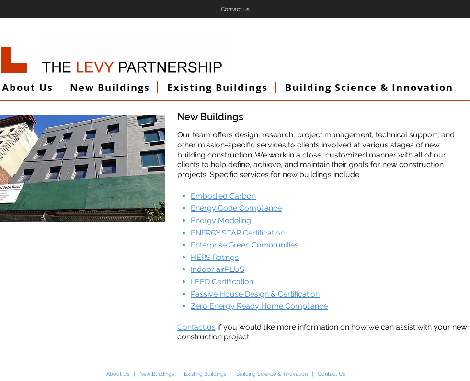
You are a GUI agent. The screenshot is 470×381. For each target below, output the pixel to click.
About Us (117, 374)
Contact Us (331, 374)
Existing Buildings (205, 374)
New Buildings (156, 374)
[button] (82, 168)
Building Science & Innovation (272, 374)
